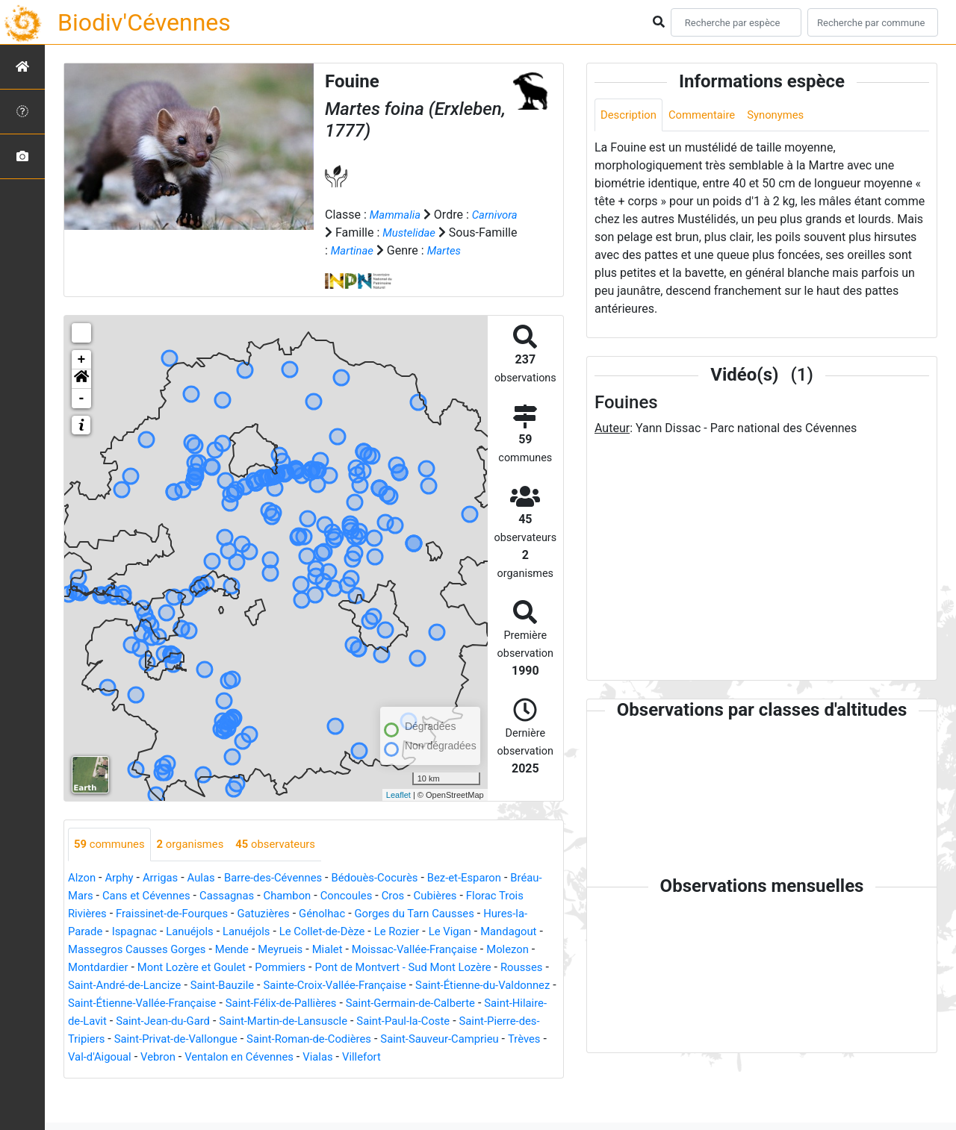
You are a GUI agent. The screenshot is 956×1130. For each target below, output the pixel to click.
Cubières (494, 914)
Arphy (122, 896)
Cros (449, 914)
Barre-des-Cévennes (287, 896)
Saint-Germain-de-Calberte (209, 1039)
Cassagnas (272, 914)
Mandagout (153, 968)
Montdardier (252, 985)
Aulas (210, 896)
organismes (198, 862)
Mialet (471, 968)
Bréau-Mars (98, 914)
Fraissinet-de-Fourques (244, 932)
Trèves (428, 1075)
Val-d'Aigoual (489, 1075)
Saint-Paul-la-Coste (235, 1057)
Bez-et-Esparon (492, 896)
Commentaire (709, 115)
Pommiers (447, 985)
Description (630, 115)
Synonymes (788, 115)
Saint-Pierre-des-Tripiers (359, 1057)
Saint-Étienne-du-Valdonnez (237, 1021)
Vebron (87, 1093)
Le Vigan (91, 968)
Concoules (400, 914)
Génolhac (405, 932)
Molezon (187, 985)
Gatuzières (342, 932)
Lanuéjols (300, 950)
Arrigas (166, 896)
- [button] (82, 416)
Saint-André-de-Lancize (340, 1003)
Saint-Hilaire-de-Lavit (343, 1039)
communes (112, 862)
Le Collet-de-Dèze (442, 950)
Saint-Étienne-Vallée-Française (399, 1021)
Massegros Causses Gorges (267, 968)
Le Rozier (522, 950)
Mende (370, 968)
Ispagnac (241, 950)
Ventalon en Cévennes (174, 1093)
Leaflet (398, 812)
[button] (81, 397)
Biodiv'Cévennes (144, 22)
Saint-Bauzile (445, 1003)
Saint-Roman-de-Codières (197, 1075)
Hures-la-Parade (165, 950)
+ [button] (82, 378)
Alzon (83, 896)
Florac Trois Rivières (121, 932)
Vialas (258, 1093)
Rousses (247, 1003)
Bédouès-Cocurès (395, 896)
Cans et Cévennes (185, 914)
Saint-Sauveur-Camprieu (338, 1075)
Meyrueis (421, 968)
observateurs (289, 862)
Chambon (336, 914)
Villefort (305, 1093)
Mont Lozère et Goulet (352, 985)
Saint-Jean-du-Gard (458, 1039)
